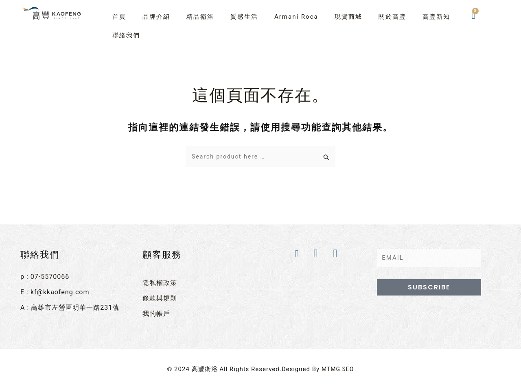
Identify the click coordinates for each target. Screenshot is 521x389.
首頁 (119, 16)
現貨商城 (348, 16)
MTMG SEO (337, 366)
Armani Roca (296, 16)
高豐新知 (436, 16)
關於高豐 (392, 16)
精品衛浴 (200, 16)
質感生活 (244, 16)
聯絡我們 (126, 35)
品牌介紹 (156, 16)
